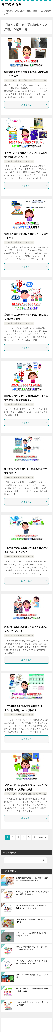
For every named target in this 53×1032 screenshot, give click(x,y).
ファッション (11, 80)
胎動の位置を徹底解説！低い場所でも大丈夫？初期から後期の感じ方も (32, 879)
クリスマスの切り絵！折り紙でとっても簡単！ (32, 976)
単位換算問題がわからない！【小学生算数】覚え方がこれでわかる (31, 907)
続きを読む (34, 104)
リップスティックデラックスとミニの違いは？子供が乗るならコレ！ (32, 962)
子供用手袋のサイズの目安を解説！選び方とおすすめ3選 (32, 990)
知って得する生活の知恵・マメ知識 (32, 80)
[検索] (25, 860)
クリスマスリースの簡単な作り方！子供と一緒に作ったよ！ (32, 934)
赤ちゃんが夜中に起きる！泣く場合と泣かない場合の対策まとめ (32, 948)
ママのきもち (11, 4)
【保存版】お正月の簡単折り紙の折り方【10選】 (31, 920)
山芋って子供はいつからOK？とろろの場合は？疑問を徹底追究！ (32, 893)
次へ (41, 837)
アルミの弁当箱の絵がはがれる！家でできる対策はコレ (32, 1003)
